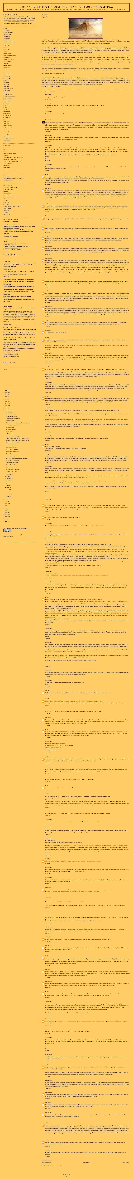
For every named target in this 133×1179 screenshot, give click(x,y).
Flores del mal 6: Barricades (12, 451)
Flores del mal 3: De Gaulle (12, 462)
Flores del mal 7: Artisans (12, 449)
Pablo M (47, 119)
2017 (6, 410)
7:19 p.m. (48, 941)
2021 (6, 401)
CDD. (4, 119)
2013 (6, 505)
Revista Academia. (7, 180)
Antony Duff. (6, 134)
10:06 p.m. (48, 378)
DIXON (5, 241)
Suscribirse (6, 364)
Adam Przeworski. (7, 140)
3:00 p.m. (48, 624)
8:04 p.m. (48, 987)
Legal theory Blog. (7, 78)
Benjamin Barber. (7, 127)
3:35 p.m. (48, 725)
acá (21, 254)
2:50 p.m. (48, 538)
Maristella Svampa (7, 202)
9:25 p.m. (48, 349)
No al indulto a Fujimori (11, 416)
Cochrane (11, 231)
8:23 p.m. (48, 1015)
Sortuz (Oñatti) (6, 167)
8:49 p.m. (48, 1050)
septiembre (9, 478)
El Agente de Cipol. (7, 98)
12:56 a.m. (48, 392)
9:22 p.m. (48, 334)
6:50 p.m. (48, 170)
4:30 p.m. (48, 873)
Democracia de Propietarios (9, 312)
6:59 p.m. (48, 184)
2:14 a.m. (48, 1156)
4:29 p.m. (48, 863)
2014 (6, 503)
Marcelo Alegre (6, 200)
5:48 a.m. (48, 1098)
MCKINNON (6, 248)
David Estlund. (6, 107)
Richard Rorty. (6, 57)
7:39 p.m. (48, 200)
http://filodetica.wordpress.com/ (10, 197)
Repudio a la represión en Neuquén (14, 442)
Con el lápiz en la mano (11, 471)
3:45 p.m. (48, 763)
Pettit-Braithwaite (7, 226)
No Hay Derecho (7, 204)
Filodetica (5, 191)
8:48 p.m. (48, 287)
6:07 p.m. (48, 911)
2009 (6, 514)
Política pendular (10, 420)
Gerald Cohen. (6, 90)
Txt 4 (4, 336)
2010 (6, 512)
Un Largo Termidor (7, 317)
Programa (15, 221)
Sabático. (5, 51)
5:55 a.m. (48, 1108)
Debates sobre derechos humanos (10, 187)
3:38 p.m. (48, 737)
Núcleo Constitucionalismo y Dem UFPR (12, 206)
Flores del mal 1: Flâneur (11, 467)
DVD (46, 330)
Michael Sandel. (7, 76)
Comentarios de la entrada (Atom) (55, 1165)
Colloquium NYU (7, 113)
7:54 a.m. (48, 432)
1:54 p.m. (48, 116)
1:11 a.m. (48, 1076)
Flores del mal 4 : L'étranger (12, 460)
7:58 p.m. (48, 977)
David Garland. (6, 105)
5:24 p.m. (48, 883)
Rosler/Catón (6, 212)
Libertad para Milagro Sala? (12, 456)
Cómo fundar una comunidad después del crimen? (15, 263)
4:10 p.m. (48, 824)
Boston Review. (6, 147)
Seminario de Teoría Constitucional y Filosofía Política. (66, 7)
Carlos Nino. (6, 121)
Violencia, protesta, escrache (12, 425)
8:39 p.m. (48, 254)
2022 (6, 399)
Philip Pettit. (6, 67)
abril (8, 489)
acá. (18, 356)
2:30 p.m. (48, 528)
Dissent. (5, 151)
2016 (6, 499)
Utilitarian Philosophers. (8, 32)
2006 (6, 521)
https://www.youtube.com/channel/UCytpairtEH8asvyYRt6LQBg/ (18, 23)
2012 (6, 508)
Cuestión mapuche (10, 427)
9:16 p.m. (48, 326)
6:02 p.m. (48, 141)
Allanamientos (9, 433)
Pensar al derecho (7, 208)
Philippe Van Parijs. (7, 65)
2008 (6, 516)
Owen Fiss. (5, 71)
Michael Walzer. (7, 74)
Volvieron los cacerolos (11, 429)
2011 (6, 510)
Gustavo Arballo (7, 193)
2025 (6, 392)
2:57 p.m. (48, 577)
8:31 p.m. (48, 242)
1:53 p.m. (48, 511)
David (46, 188)
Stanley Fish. (6, 46)
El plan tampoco (9, 431)
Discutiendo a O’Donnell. (23, 344)
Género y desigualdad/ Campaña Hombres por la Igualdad (19, 422)
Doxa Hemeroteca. (7, 102)
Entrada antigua (126, 1162)
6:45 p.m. (48, 160)
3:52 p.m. (48, 790)
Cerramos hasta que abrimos (12, 414)
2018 (6, 407)
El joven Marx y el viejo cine (12, 469)
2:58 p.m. (48, 593)
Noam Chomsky (7, 73)
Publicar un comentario (47, 1160)
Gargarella (6, 229)
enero (8, 496)
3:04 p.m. (48, 638)
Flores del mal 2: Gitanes (11, 464)
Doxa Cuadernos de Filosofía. (10, 153)
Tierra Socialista (7, 169)
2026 (6, 390)
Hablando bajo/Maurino (8, 195)
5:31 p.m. (48, 893)
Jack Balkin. (6, 84)
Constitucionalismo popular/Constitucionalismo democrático (17, 286)
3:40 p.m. (48, 131)
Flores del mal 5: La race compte (13, 453)
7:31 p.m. (48, 965)
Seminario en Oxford (11, 445)
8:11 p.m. (48, 232)
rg (45, 174)
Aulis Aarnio (6, 133)
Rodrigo (47, 353)
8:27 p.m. (48, 1025)
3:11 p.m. (48, 686)
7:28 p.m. (48, 951)
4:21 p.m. (48, 834)
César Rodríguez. (7, 109)
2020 (6, 403)
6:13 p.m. (48, 923)
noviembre (9, 474)
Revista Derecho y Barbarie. (9, 159)
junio (8, 485)
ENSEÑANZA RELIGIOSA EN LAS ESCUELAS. (17, 440)
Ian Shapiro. (6, 86)
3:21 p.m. (48, 705)
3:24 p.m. (48, 713)
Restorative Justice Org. (8, 59)
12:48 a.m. (48, 1061)
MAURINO (6, 246)
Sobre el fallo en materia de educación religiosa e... (17, 438)
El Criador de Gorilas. (8, 94)
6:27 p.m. (48, 933)
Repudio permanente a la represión (14, 436)
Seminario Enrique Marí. (9, 49)
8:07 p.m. (48, 997)
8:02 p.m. (48, 222)
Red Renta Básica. (7, 61)
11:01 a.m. (48, 462)
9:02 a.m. (48, 440)
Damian (47, 246)
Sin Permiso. (6, 165)
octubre (8, 476)
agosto (8, 480)
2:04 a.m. (48, 1088)
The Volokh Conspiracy (8, 40)
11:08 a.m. (48, 99)
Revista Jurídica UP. (7, 163)
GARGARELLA (7, 243)
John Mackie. (6, 82)
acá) (35, 314)
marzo (8, 491)
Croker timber (6, 111)
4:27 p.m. (48, 855)
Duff (33, 226)
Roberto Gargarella (8, 536)
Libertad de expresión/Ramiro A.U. (11, 199)
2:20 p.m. (48, 519)
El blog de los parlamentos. (9, 96)
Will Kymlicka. (6, 30)
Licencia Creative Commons (20, 528)
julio (8, 483)
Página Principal (86, 1162)
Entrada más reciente (46, 1162)
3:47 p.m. (48, 773)
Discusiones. (6, 149)
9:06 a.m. (48, 1146)
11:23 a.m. (48, 499)
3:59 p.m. (48, 815)
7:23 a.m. (48, 404)
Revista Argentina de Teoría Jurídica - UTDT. (13, 157)
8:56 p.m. (48, 302)
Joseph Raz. (6, 80)
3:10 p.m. (48, 676)
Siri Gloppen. (6, 47)
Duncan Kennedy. (7, 100)
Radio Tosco (6, 210)
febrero (8, 494)
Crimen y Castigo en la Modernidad (11, 308)
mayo (8, 487)
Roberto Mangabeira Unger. (9, 55)
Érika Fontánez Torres (8, 189)
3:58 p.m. (48, 807)
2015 (6, 501)
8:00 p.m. (48, 211)
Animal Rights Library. (8, 138)
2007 (6, 519)
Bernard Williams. (7, 125)
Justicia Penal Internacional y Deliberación (12, 319)
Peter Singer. (6, 69)
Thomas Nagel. (6, 38)
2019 (6, 405)
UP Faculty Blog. (7, 34)
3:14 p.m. (48, 695)
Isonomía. (5, 155)
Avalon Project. (6, 131)
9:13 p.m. (48, 316)
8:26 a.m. (48, 1136)
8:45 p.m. (48, 275)
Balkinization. (6, 129)
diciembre (9, 412)
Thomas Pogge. (6, 36)
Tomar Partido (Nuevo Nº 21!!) (10, 171)
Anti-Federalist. (6, 136)
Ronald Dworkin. (7, 53)
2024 (6, 394)
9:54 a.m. (48, 450)
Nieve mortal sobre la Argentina (13, 418)
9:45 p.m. (48, 363)
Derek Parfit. (6, 103)
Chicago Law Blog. (7, 115)
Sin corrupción (6, 214)
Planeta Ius (5, 63)
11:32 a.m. (48, 107)
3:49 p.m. (48, 781)
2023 (6, 396)
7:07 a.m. (48, 1118)
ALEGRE (18, 249)
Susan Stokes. (6, 44)
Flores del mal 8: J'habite (11, 447)
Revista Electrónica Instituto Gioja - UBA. (12, 161)
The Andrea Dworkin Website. (10, 42)
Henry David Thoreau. (8, 88)
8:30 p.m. (48, 1033)
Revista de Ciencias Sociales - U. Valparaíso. (13, 178)
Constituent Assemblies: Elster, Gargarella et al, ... (17, 458)
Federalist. (5, 92)
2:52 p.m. (48, 567)
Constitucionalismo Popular (9, 316)
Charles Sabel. (6, 117)
